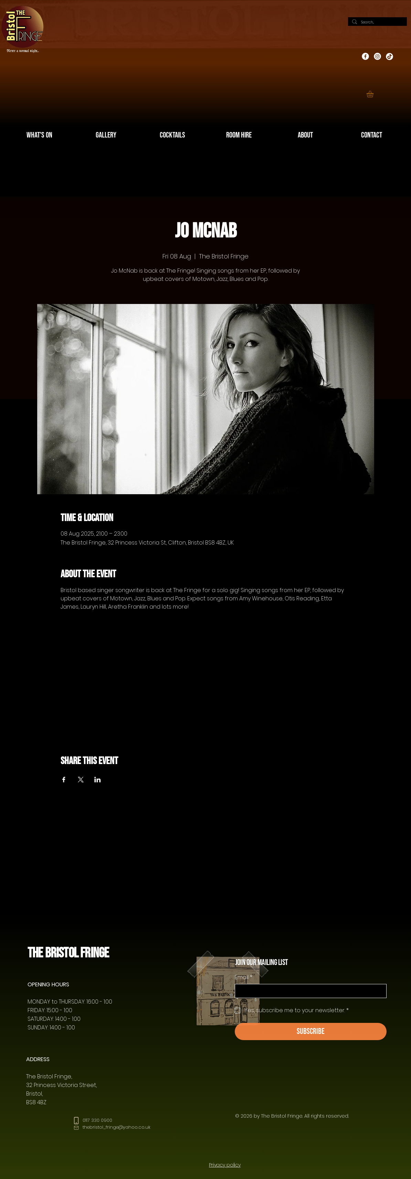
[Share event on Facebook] (64, 779)
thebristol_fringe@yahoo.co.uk (116, 1127)
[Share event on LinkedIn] (97, 779)
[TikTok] (389, 56)
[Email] (308, 990)
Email (243, 977)
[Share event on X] (80, 779)
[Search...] (376, 22)
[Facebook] (365, 56)
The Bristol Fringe (68, 953)
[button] (374, 94)
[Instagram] (377, 56)
